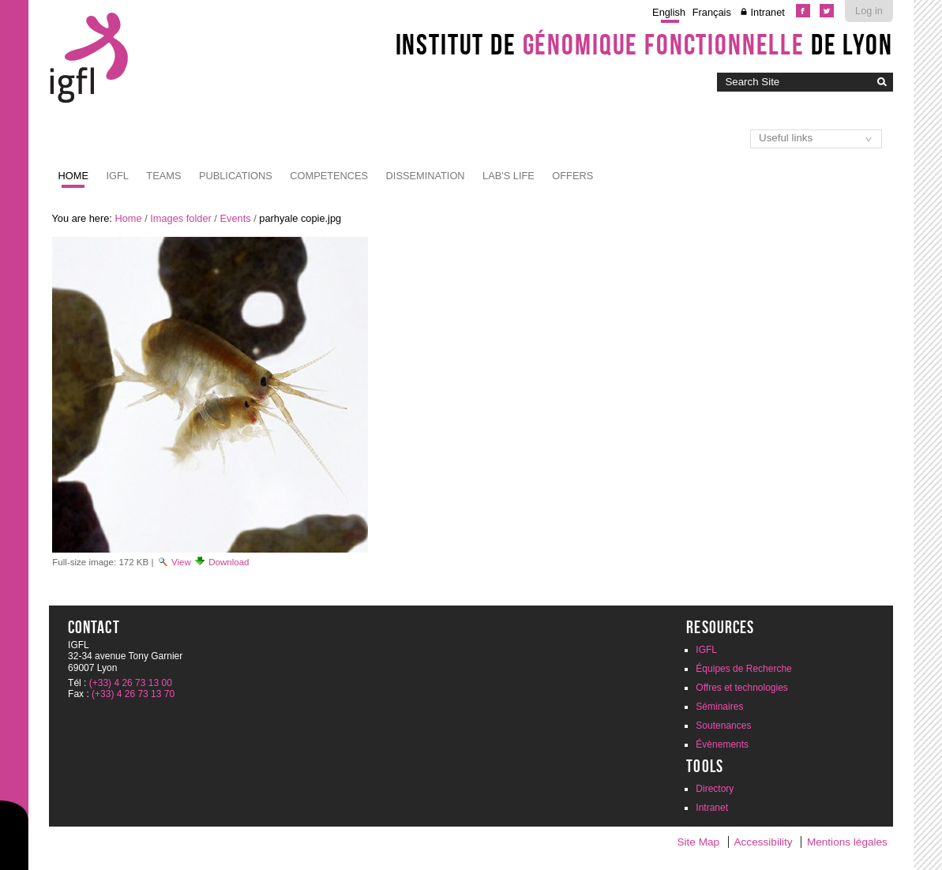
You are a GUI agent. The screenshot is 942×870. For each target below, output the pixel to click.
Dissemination (425, 176)
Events (235, 218)
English (668, 12)
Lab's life (508, 176)
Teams (163, 176)
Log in (869, 11)
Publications (235, 176)
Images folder (181, 218)
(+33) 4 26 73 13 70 (133, 693)
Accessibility (763, 842)
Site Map (698, 842)
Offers (572, 176)
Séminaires (719, 706)
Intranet (767, 12)
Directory (715, 788)
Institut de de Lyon (644, 44)
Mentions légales (847, 842)
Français (711, 12)
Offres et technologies (742, 687)
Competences (329, 176)
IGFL (117, 176)
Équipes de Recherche (743, 668)
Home (73, 176)
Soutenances (723, 725)
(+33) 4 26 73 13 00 (130, 682)
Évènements (722, 744)
